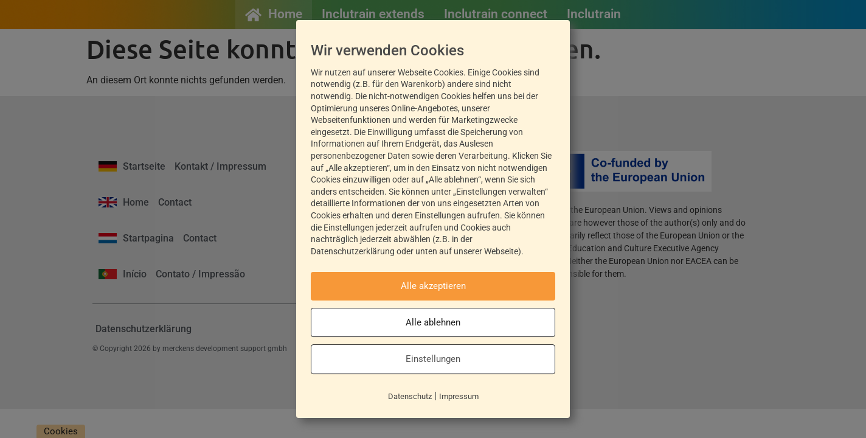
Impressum (459, 396)
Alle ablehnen (433, 322)
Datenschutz (410, 396)
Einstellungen (433, 358)
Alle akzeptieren (433, 285)
